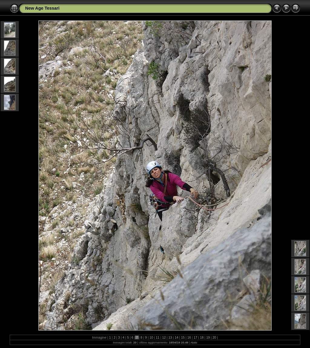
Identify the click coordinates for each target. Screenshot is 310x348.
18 (201, 337)
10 (151, 337)
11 (157, 337)
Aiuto (193, 342)
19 (208, 337)
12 (164, 337)
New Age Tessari (42, 8)
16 (189, 337)
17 (195, 337)
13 (170, 337)
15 (183, 337)
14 (176, 337)
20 (214, 337)
